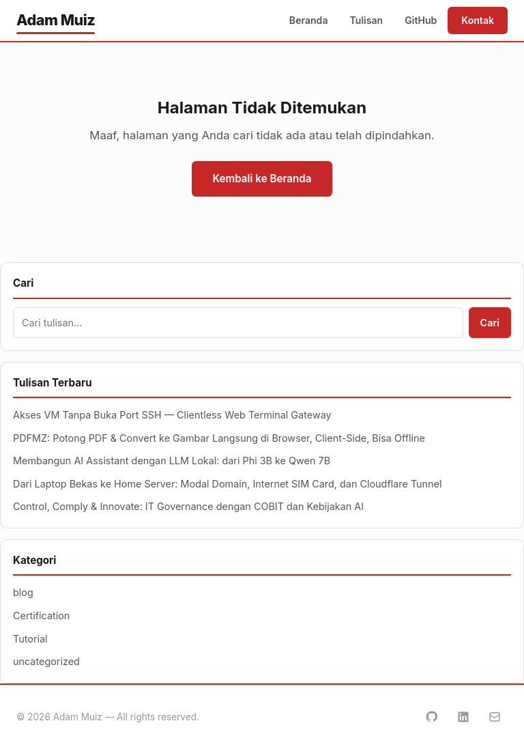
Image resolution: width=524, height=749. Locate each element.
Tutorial (30, 639)
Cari (489, 322)
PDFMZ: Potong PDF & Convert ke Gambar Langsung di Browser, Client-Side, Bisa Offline (219, 438)
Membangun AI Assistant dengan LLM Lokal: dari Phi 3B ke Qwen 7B (171, 460)
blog (23, 592)
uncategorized (46, 661)
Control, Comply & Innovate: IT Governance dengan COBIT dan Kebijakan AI (188, 506)
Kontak (477, 20)
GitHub (421, 20)
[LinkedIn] (463, 717)
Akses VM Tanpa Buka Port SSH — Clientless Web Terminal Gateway (172, 415)
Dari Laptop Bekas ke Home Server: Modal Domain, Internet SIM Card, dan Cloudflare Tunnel (227, 484)
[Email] (495, 717)
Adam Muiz (55, 20)
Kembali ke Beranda (261, 178)
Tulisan (366, 20)
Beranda (308, 20)
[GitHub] (432, 717)
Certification (41, 615)
